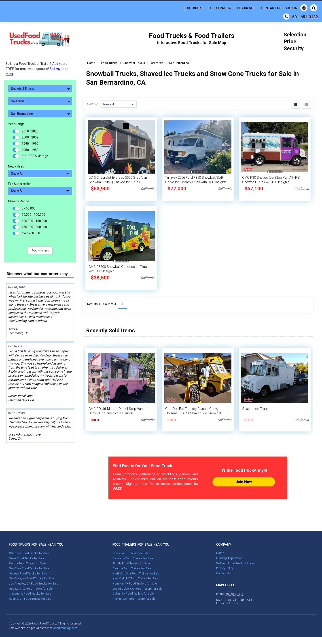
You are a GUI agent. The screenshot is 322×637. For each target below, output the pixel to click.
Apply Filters (40, 250)
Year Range (16, 124)
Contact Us (271, 8)
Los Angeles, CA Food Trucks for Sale (33, 583)
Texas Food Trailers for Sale (130, 553)
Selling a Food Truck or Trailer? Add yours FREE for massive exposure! (37, 69)
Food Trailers (220, 8)
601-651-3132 (234, 593)
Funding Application (229, 558)
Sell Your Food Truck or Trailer (235, 563)
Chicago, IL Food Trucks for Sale (30, 593)
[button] (115, 172)
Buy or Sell (246, 8)
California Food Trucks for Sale (29, 553)
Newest (118, 104)
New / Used (16, 166)
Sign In (296, 7)
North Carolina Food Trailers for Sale (135, 573)
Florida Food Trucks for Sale (27, 563)
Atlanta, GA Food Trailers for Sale (133, 598)
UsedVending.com (65, 628)
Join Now (244, 482)
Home (220, 553)
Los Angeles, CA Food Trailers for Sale (137, 588)
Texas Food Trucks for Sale (26, 558)
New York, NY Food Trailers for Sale (135, 578)
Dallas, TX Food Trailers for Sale (133, 593)
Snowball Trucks (40, 88)
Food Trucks (192, 8)
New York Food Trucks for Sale (29, 568)
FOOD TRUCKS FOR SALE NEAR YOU (36, 544)
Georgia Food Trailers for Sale (131, 568)
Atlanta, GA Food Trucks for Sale (30, 598)
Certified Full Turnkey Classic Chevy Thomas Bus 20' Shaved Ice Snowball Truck (193, 413)
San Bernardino (40, 113)
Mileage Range (18, 201)
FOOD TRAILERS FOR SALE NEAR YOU (140, 544)
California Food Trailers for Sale (132, 558)
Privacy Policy (224, 568)
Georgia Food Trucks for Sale (28, 573)
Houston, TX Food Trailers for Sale (134, 583)
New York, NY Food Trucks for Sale (31, 578)
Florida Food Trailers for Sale (131, 563)
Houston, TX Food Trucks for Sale (31, 588)
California (40, 101)
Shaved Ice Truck (255, 409)
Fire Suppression (20, 184)
